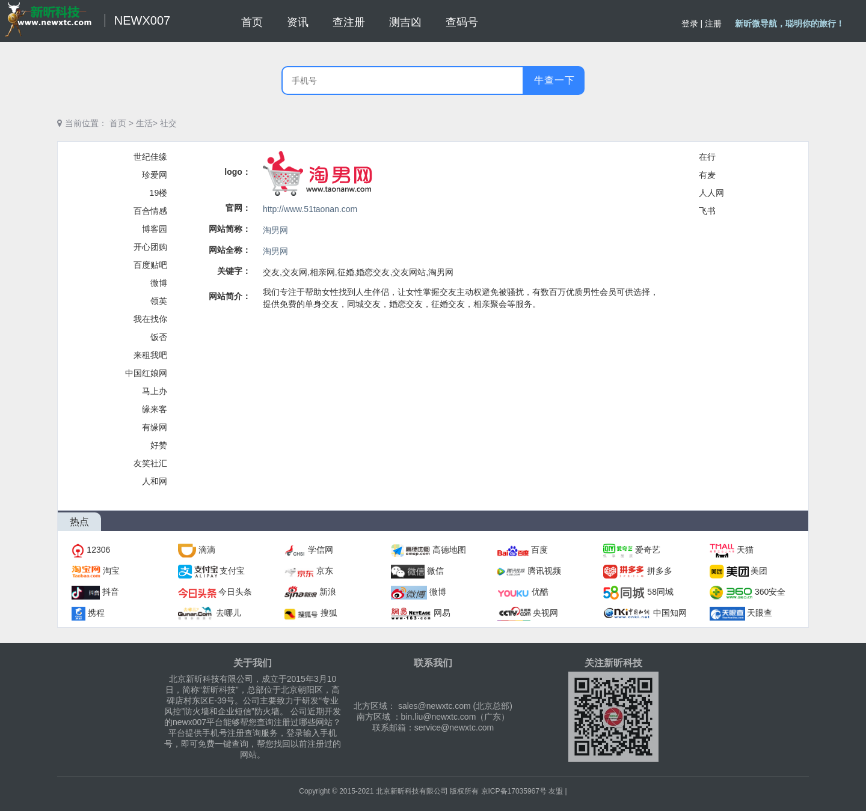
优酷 (540, 592)
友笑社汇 (150, 463)
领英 (158, 301)
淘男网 (275, 230)
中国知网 (670, 613)
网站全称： (230, 250)
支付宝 (232, 571)
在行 (707, 157)
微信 (435, 571)
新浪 (327, 592)
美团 (759, 571)
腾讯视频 (544, 571)
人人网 (711, 193)
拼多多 (659, 571)
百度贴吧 (150, 265)
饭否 (158, 337)
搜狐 (329, 613)
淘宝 (111, 571)
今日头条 (235, 592)
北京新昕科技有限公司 (412, 791)
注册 (713, 23)
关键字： (234, 271)
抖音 (110, 592)
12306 (98, 549)
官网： (238, 208)
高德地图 (449, 549)
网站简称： (230, 229)
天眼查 (759, 613)
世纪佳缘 (150, 157)
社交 (168, 123)
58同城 (660, 592)
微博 (158, 283)
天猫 (745, 549)
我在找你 (150, 319)
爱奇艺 (647, 549)
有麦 (707, 175)
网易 (442, 613)
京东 (324, 571)
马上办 (154, 391)
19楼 (159, 193)
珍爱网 (154, 175)
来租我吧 (150, 355)
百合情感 (150, 211)
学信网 (320, 549)
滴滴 (206, 549)
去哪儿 (228, 613)
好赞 (158, 445)
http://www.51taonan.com (310, 209)
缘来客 (154, 409)
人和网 (154, 481)
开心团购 (150, 247)
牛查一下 (554, 80)
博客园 (154, 229)
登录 (689, 23)
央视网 (545, 613)
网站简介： (230, 296)
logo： (237, 172)
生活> (147, 123)
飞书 (707, 211)
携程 (96, 613)
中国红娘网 (146, 373)
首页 (117, 123)
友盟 (555, 791)
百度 (539, 549)
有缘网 (154, 427)
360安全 (770, 592)
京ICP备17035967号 (514, 791)
